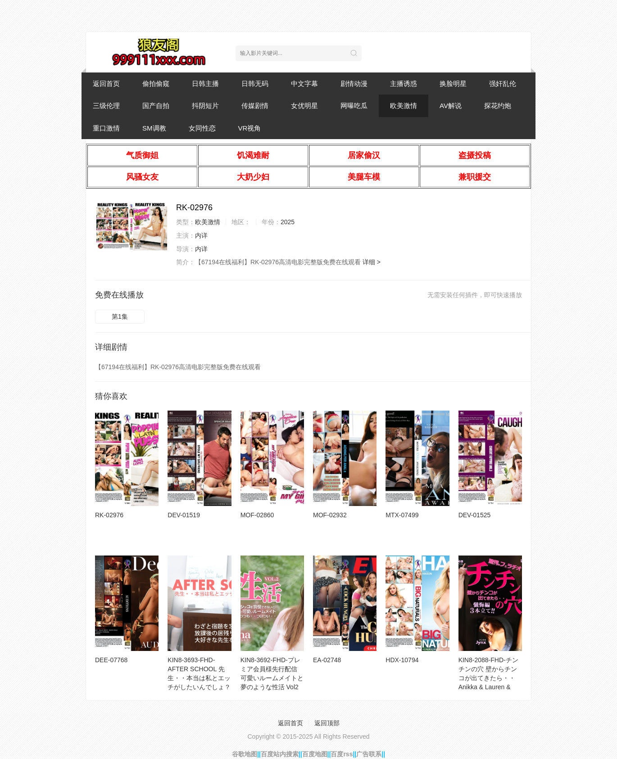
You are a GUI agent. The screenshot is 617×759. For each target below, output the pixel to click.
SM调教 (154, 128)
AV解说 (451, 105)
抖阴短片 (205, 105)
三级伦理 (106, 105)
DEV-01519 (184, 515)
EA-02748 (327, 660)
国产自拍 (155, 105)
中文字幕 (304, 83)
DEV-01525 (474, 515)
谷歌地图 (244, 754)
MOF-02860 (257, 515)
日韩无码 (254, 83)
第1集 (120, 316)
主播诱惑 (403, 83)
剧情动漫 (353, 83)
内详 (201, 235)
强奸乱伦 (502, 83)
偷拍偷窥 (155, 83)
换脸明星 (453, 83)
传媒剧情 (254, 105)
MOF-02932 (330, 515)
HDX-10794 (402, 660)
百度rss (342, 754)
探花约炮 (497, 105)
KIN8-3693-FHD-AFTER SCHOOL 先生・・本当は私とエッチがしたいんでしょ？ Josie (199, 678)
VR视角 (249, 128)
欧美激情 (403, 105)
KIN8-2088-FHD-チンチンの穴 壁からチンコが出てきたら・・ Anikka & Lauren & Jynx (488, 678)
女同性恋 (202, 128)
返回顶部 (327, 723)
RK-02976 (109, 515)
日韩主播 (205, 83)
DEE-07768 (111, 660)
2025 (288, 222)
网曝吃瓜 (353, 105)
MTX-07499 (402, 515)
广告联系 (368, 754)
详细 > (372, 262)
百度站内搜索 (280, 754)
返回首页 (106, 83)
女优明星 (304, 105)
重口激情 (106, 128)
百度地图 (314, 754)
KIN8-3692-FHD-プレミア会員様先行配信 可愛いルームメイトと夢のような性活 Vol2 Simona (272, 678)
